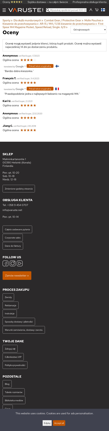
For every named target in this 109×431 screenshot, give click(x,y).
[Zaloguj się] (90, 10)
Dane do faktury (13, 245)
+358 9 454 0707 (17, 205)
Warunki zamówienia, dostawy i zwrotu (24, 329)
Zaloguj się (10, 348)
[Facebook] (5, 263)
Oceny (13, 2)
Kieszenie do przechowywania (21, 23)
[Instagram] (13, 263)
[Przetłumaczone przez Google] (14, 66)
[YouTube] (20, 263)
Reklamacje (10, 305)
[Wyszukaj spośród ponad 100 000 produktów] (66, 10)
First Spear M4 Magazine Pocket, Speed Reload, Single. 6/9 (53, 25)
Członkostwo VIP (13, 356)
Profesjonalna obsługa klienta (89, 2)
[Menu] (4, 10)
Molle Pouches (93, 20)
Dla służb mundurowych (28, 20)
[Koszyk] (97, 10)
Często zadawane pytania (17, 229)
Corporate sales (13, 237)
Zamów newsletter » (17, 275)
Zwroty (8, 297)
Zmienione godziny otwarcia (19, 188)
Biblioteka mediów (14, 400)
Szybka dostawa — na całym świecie (48, 2)
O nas (7, 408)
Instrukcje (10, 313)
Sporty (7, 20)
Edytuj (47, 423)
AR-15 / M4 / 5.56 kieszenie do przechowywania (68, 23)
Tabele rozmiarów (13, 392)
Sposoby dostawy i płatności (19, 321)
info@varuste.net (12, 210)
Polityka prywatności (15, 365)
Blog (7, 383)
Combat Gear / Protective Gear (63, 20)
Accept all (59, 423)
